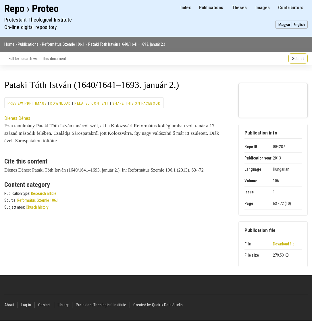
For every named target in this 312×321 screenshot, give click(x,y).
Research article (43, 193)
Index (185, 7)
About (9, 305)
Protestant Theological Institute (101, 305)
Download (60, 103)
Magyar (284, 24)
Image (41, 103)
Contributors (290, 7)
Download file (283, 244)
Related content (91, 103)
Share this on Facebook (136, 103)
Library (63, 305)
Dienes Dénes (17, 118)
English (299, 24)
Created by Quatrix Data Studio (158, 305)
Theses (239, 7)
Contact (44, 305)
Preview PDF (19, 103)
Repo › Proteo (31, 9)
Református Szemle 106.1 (63, 44)
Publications (211, 7)
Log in (26, 305)
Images (262, 7)
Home (9, 44)
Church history (37, 207)
